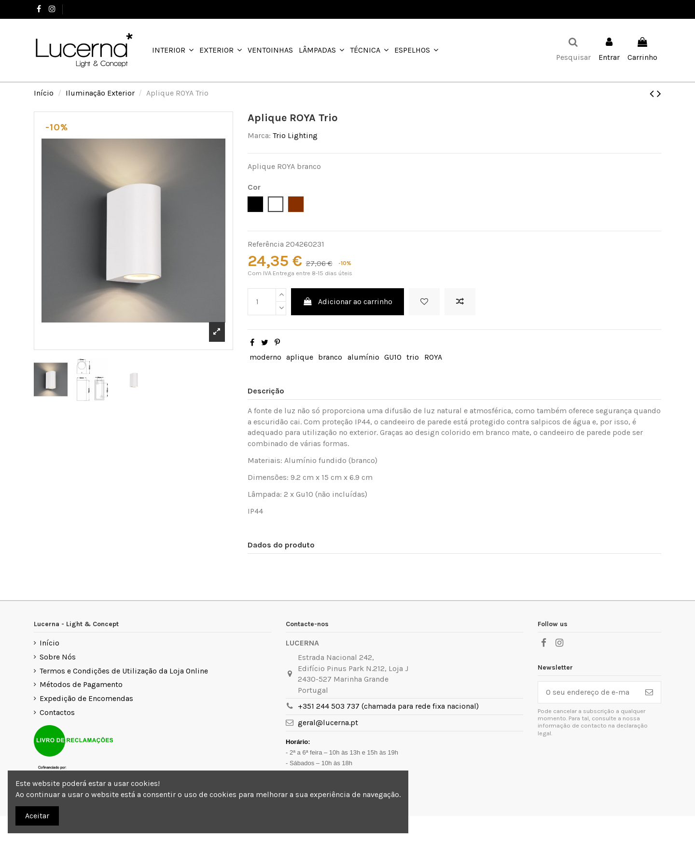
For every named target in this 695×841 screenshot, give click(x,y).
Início (49, 642)
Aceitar (37, 815)
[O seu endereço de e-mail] (588, 692)
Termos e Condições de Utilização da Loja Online (124, 670)
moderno (265, 357)
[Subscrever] (649, 692)
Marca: (259, 135)
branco (330, 357)
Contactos (57, 712)
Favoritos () (636, 9)
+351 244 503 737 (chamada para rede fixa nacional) (388, 706)
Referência (266, 244)
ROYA (433, 357)
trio (412, 357)
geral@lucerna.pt (328, 722)
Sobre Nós (58, 656)
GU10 (393, 357)
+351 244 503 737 (95, 9)
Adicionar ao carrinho (348, 301)
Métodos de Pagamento (81, 684)
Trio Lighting (295, 135)
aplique (299, 357)
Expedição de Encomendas (86, 698)
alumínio (363, 357)
